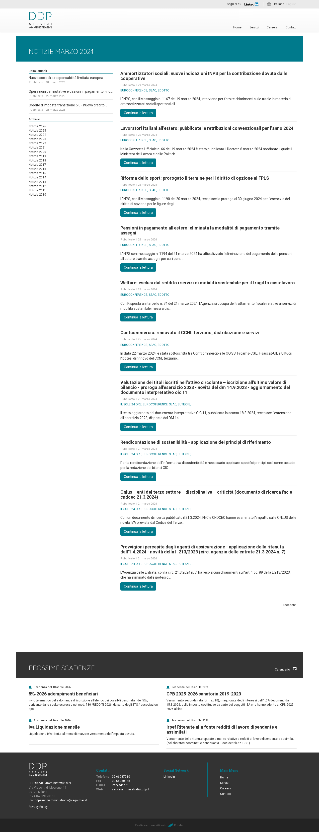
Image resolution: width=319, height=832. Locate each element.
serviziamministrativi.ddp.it (130, 789)
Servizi (254, 27)
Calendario (286, 669)
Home (237, 27)
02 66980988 (121, 781)
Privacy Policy (38, 807)
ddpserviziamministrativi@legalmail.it (61, 800)
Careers (272, 27)
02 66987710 (121, 776)
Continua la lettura (138, 113)
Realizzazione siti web (150, 825)
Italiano (279, 4)
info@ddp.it (120, 785)
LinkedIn (169, 776)
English (291, 4)
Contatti (291, 27)
